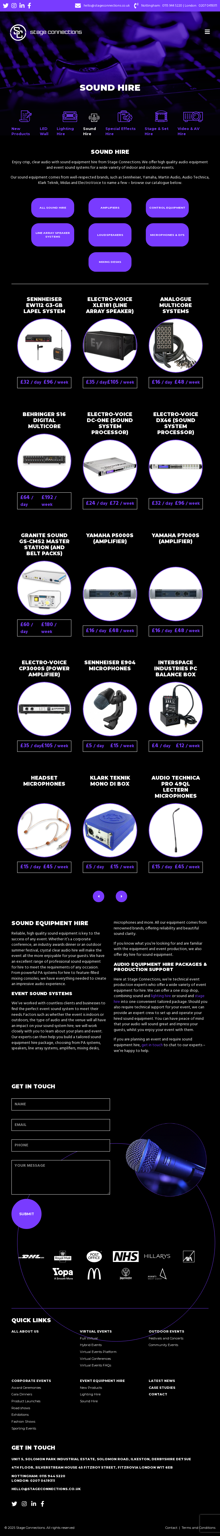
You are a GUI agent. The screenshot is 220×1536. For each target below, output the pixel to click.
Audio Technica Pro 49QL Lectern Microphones (176, 787)
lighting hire (161, 996)
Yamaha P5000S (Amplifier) (109, 538)
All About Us (25, 1331)
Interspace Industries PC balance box (175, 668)
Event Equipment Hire (102, 1381)
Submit (26, 1214)
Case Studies (162, 1388)
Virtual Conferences (95, 1359)
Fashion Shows (23, 1422)
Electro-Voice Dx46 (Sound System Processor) (175, 423)
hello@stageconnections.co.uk (107, 5)
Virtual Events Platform (98, 1352)
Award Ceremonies (26, 1388)
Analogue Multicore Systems (175, 305)
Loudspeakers (110, 234)
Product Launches (25, 1401)
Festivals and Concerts (166, 1338)
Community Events (163, 1345)
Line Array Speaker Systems (53, 234)
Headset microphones (44, 781)
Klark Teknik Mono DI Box (110, 781)
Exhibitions (20, 1415)
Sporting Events (23, 1428)
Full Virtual (89, 1338)
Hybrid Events (91, 1345)
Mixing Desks (110, 261)
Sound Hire (89, 1401)
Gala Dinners (21, 1394)
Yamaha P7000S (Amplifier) (175, 538)
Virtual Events (96, 1331)
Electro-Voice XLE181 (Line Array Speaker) (110, 305)
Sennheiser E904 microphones (109, 665)
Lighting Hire (90, 1394)
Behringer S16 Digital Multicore (44, 420)
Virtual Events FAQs (95, 1365)
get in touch (152, 1045)
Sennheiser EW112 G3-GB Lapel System (44, 305)
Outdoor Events (166, 1331)
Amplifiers (110, 207)
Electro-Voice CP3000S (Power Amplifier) (44, 668)
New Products (91, 1388)
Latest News (162, 1381)
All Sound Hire (53, 207)
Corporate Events (31, 1381)
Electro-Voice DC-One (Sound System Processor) (110, 423)
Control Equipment (167, 207)
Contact (158, 1394)
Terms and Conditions (198, 1528)
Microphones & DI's (167, 234)
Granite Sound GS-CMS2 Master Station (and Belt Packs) (44, 544)
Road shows (20, 1408)
